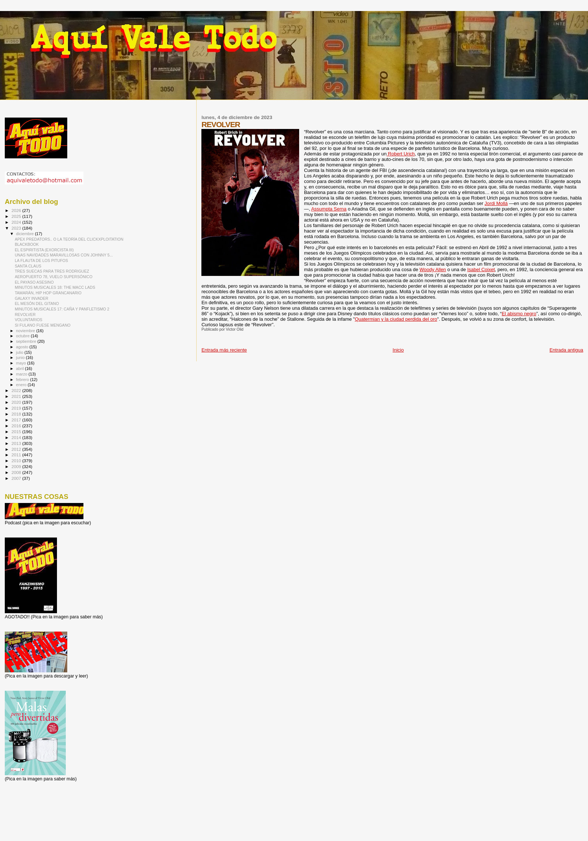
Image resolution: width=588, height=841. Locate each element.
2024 (16, 222)
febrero (23, 379)
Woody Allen (433, 269)
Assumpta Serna (329, 209)
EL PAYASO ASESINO (34, 282)
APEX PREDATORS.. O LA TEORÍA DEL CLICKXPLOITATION (69, 239)
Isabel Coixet (481, 269)
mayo (21, 363)
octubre (23, 336)
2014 (16, 437)
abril (20, 368)
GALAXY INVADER (31, 298)
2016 (16, 425)
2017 (16, 419)
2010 (16, 460)
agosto (23, 347)
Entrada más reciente (224, 350)
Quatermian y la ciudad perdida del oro (396, 319)
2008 (16, 472)
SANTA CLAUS (28, 266)
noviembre (26, 330)
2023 (16, 228)
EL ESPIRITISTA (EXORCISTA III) (44, 250)
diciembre (25, 233)
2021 (16, 396)
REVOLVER (25, 314)
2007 (16, 478)
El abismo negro (519, 313)
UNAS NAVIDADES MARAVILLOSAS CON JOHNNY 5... (64, 255)
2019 (16, 408)
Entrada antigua (566, 350)
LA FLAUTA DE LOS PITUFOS (41, 260)
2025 (16, 216)
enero (22, 384)
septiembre (26, 341)
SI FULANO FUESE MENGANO (43, 325)
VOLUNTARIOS (28, 319)
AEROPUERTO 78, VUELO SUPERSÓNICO (53, 276)
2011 (16, 454)
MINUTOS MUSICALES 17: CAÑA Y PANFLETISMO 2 (62, 309)
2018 (16, 413)
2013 (16, 443)
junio (21, 357)
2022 (16, 390)
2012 (16, 449)
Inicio (398, 350)
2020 (16, 402)
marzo (22, 374)
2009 (16, 466)
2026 (16, 210)
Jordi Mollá (496, 203)
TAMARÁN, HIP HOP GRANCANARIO (48, 293)
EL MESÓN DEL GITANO (37, 303)
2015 (16, 431)
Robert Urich (401, 154)
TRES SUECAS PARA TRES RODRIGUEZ (52, 271)
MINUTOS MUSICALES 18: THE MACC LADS (55, 287)
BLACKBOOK (27, 244)
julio (20, 352)
